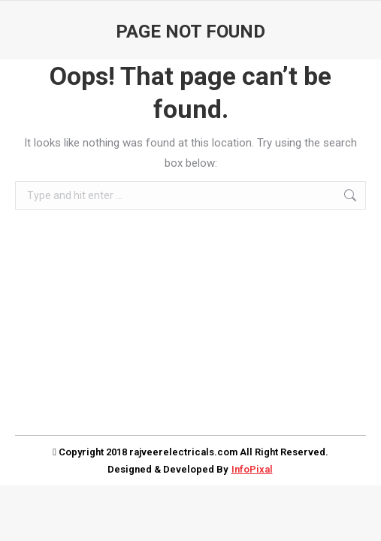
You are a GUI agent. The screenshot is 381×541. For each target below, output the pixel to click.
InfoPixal (252, 469)
